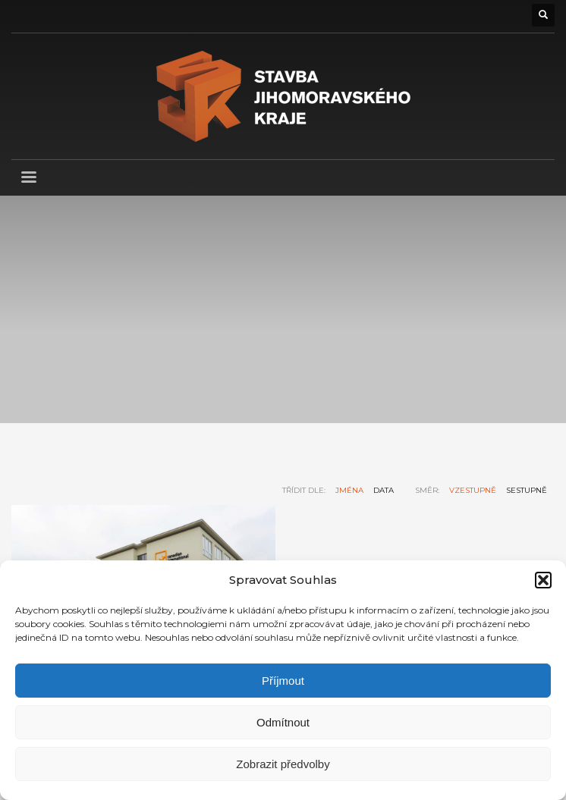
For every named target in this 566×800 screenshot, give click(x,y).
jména (349, 490)
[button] (543, 580)
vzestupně (472, 490)
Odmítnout (283, 722)
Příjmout (283, 680)
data (383, 490)
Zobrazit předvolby (282, 764)
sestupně (526, 490)
